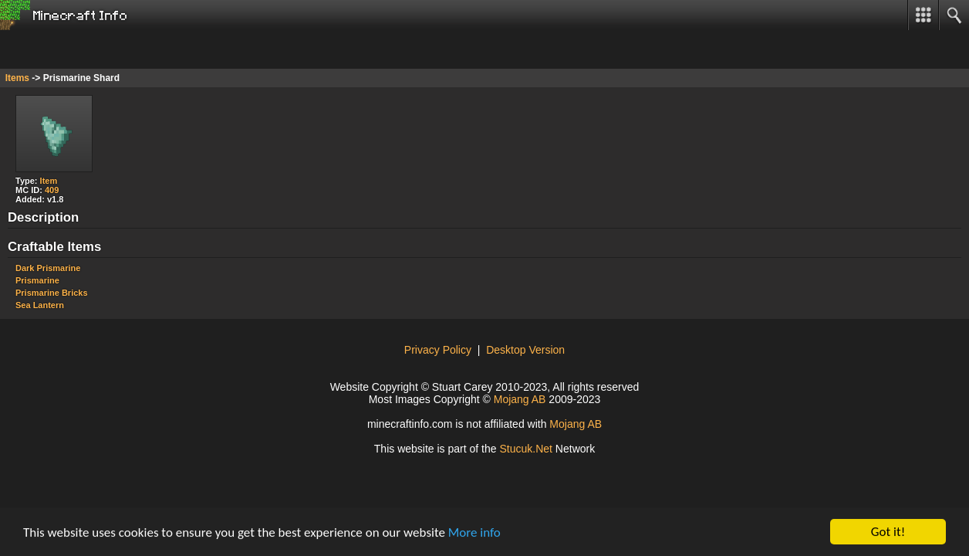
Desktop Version (525, 350)
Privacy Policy (437, 350)
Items (17, 78)
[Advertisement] (123, 49)
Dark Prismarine (47, 268)
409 (52, 190)
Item (49, 180)
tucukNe (525, 448)
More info (474, 532)
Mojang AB (520, 399)
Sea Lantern (39, 305)
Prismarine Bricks (51, 292)
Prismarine (37, 280)
